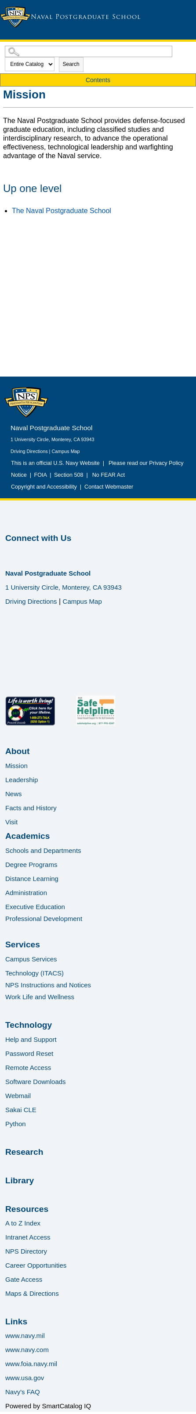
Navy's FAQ (22, 1392)
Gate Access (23, 1279)
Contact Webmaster (108, 487)
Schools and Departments (43, 850)
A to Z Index (22, 1223)
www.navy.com (27, 1349)
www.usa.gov (24, 1377)
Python (15, 1124)
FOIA (40, 475)
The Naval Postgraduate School (61, 210)
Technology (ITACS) (34, 973)
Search (71, 64)
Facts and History (31, 808)
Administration (26, 892)
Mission (16, 765)
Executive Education (35, 906)
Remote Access (28, 1067)
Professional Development (43, 918)
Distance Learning (31, 878)
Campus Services (31, 959)
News (13, 794)
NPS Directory (26, 1251)
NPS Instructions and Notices (48, 985)
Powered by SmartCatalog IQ (48, 1406)
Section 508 (68, 475)
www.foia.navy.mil (31, 1363)
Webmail (18, 1095)
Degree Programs (31, 864)
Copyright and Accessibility (44, 487)
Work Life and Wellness (39, 997)
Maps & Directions (32, 1293)
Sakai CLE (20, 1109)
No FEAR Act (107, 475)
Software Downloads (35, 1081)
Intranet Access (28, 1237)
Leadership (21, 779)
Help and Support (31, 1039)
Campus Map (65, 451)
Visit (11, 822)
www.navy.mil (25, 1335)
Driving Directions (29, 451)
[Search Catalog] (88, 51)
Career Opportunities (35, 1265)
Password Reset (29, 1053)
